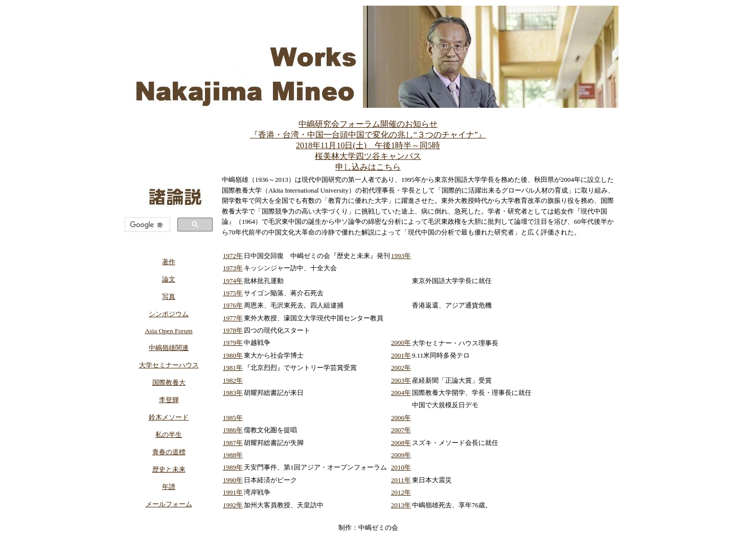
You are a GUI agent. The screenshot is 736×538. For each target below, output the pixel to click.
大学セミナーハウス (169, 365)
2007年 (401, 430)
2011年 (401, 480)
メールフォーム (169, 504)
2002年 (401, 367)
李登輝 (169, 400)
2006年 (401, 418)
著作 (168, 262)
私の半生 (168, 434)
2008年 (401, 443)
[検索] (146, 224)
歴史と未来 (169, 469)
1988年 (233, 455)
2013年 (401, 505)
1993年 (401, 256)
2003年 (401, 380)
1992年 (233, 505)
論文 (168, 279)
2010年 (401, 467)
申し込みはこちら (368, 166)
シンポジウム (169, 314)
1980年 (233, 355)
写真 (168, 296)
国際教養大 (169, 382)
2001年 (401, 355)
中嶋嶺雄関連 (169, 348)
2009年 (401, 455)
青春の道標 (169, 452)
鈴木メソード (169, 417)
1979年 (233, 342)
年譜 (168, 486)
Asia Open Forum (168, 331)
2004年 (401, 392)
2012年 (401, 492)
